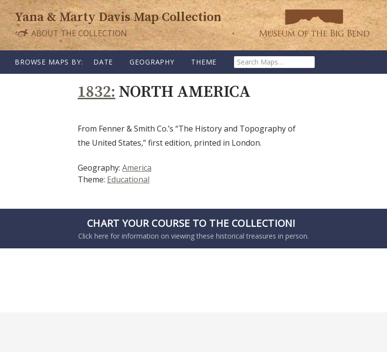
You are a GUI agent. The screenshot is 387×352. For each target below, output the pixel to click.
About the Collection (71, 33)
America (136, 167)
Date (103, 61)
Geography (151, 61)
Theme (203, 61)
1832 (94, 92)
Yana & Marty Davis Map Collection (118, 17)
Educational (128, 179)
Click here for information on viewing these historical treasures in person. (191, 228)
